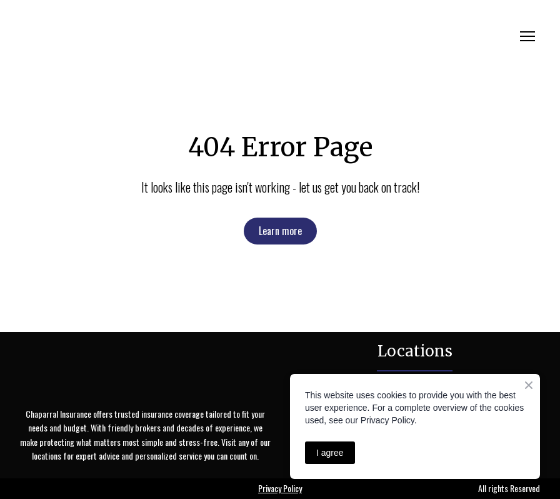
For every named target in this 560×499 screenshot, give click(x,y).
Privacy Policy (280, 488)
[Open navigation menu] (527, 36)
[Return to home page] (134, 36)
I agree (330, 453)
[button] (280, 231)
